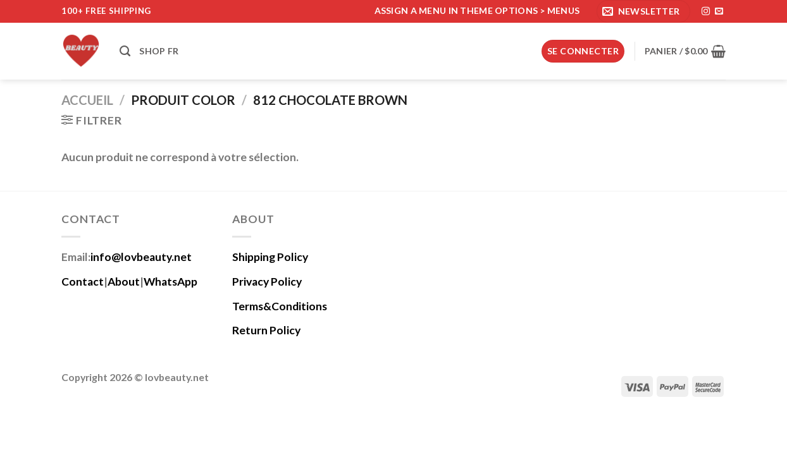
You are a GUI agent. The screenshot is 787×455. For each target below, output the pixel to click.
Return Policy (266, 330)
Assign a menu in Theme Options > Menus (477, 10)
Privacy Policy (267, 281)
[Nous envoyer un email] (719, 11)
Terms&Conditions (279, 306)
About (124, 281)
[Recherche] (125, 51)
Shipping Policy (270, 257)
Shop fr (158, 51)
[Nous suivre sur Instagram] (706, 11)
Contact (82, 281)
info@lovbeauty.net (141, 257)
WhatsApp (170, 281)
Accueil (87, 99)
